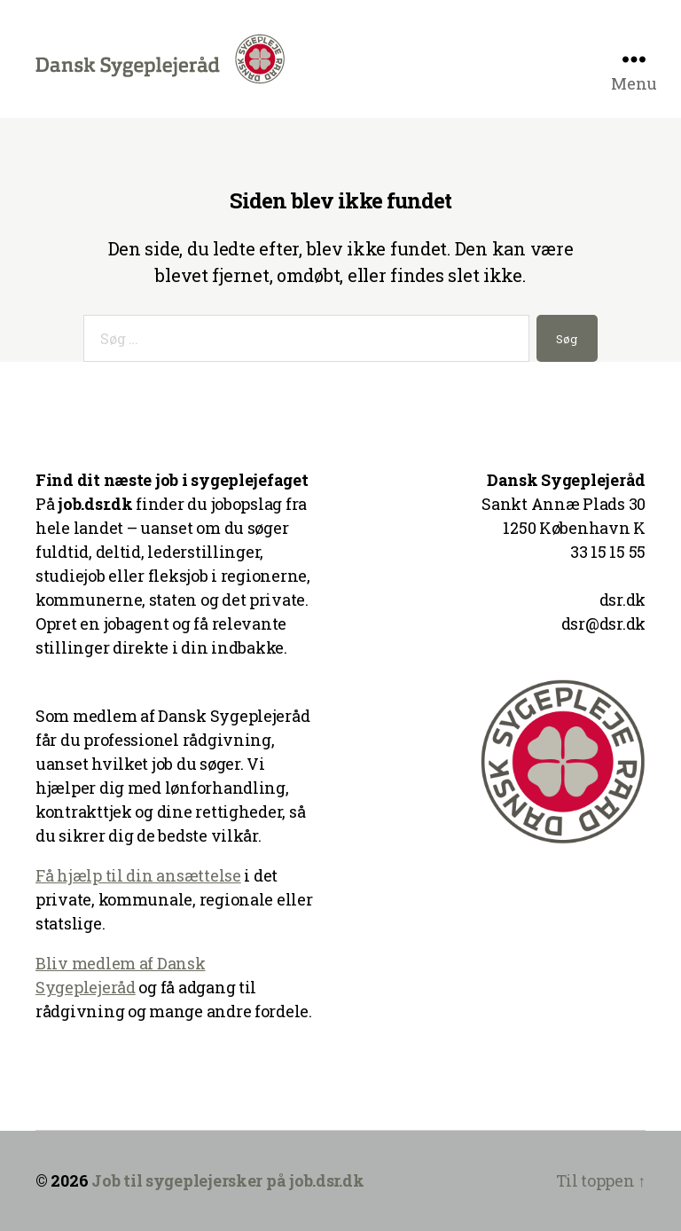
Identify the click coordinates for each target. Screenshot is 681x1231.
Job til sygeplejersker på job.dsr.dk (227, 1180)
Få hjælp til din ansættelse (138, 875)
